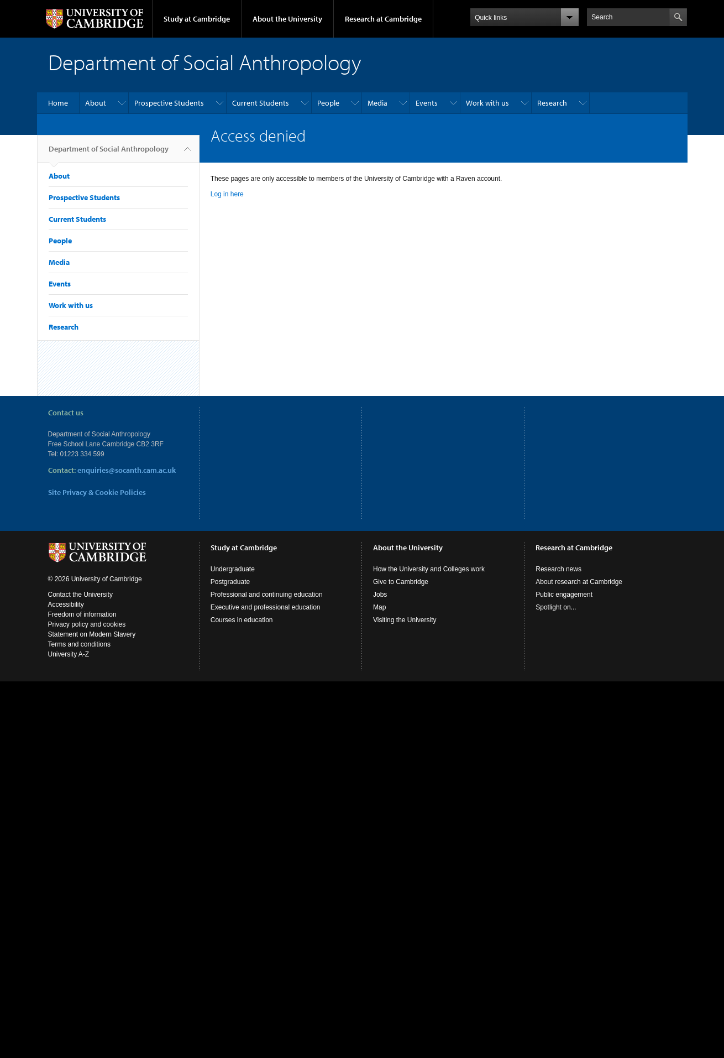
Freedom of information (82, 614)
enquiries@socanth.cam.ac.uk (126, 470)
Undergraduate (233, 569)
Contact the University (80, 594)
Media (377, 103)
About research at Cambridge (579, 582)
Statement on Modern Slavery (92, 634)
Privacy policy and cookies (87, 624)
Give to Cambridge (400, 582)
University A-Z (69, 654)
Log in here (227, 194)
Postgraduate (230, 582)
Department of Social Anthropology (109, 153)
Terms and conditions (79, 644)
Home (58, 103)
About (95, 103)
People (328, 103)
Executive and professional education (266, 607)
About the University (287, 19)
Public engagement (564, 594)
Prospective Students (169, 103)
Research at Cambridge (383, 19)
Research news (558, 569)
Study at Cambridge (197, 19)
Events (427, 103)
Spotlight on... (556, 607)
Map (379, 607)
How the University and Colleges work (429, 569)
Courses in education (242, 620)
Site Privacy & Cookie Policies (97, 492)
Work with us (487, 103)
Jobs (380, 594)
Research (552, 103)
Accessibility (66, 604)
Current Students (260, 103)
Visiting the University (405, 620)
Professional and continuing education (267, 594)
